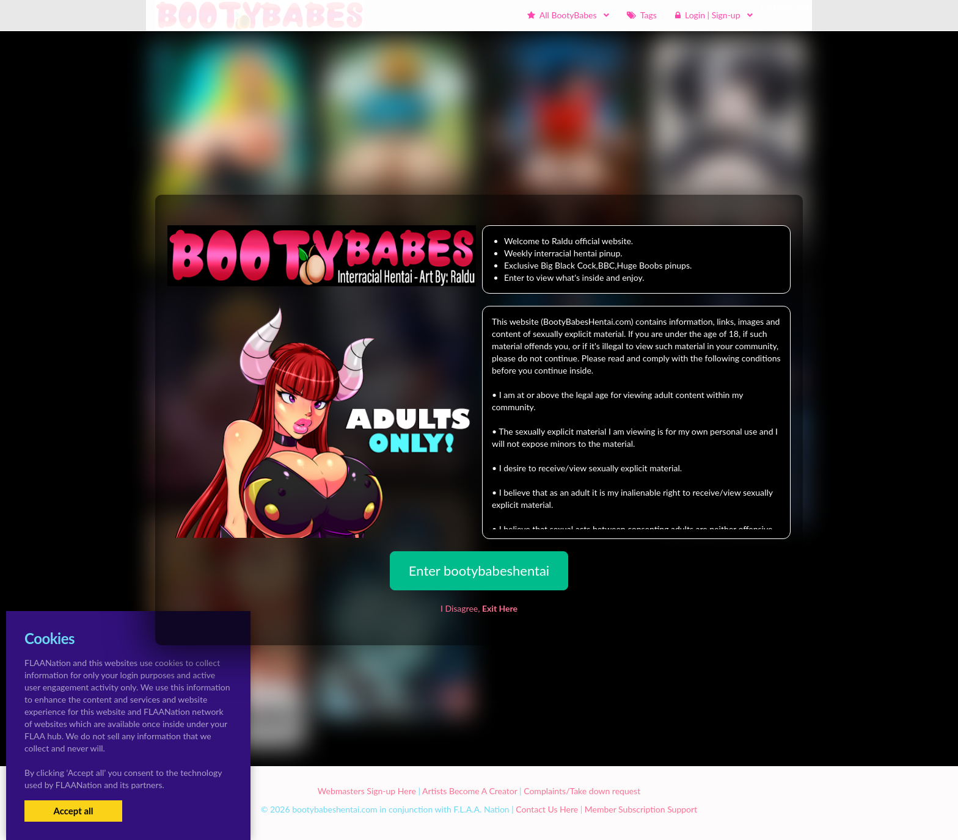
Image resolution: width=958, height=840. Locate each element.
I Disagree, (479, 608)
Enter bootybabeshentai (479, 570)
